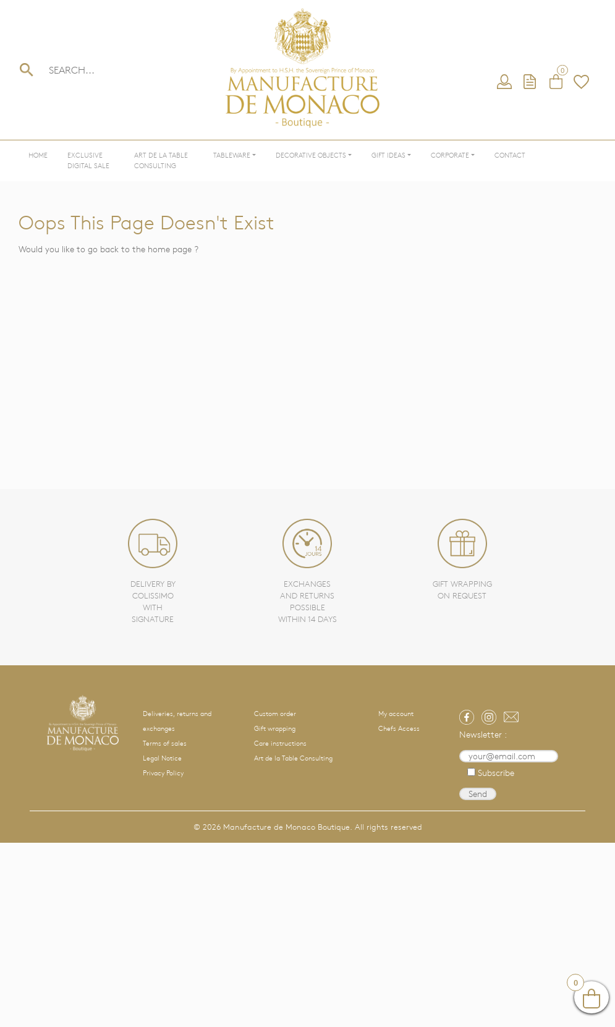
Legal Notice (162, 758)
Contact (509, 155)
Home (38, 155)
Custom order (275, 713)
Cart (556, 82)
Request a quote (530, 82)
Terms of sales (165, 743)
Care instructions (280, 743)
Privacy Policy (163, 773)
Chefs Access (399, 728)
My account (504, 82)
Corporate (450, 155)
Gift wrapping (274, 728)
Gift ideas (388, 155)
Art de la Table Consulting (161, 160)
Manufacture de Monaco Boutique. (287, 827)
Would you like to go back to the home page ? (108, 249)
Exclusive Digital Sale (88, 160)
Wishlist (582, 82)
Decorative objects (311, 155)
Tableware (231, 155)
